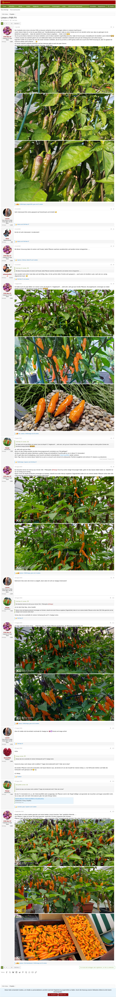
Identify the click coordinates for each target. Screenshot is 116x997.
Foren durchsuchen (15, 9)
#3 (113, 229)
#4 (113, 246)
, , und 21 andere (31, 204)
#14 (113, 781)
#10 (113, 598)
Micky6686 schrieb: (21, 784)
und (23, 224)
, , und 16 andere (28, 723)
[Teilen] (111, 27)
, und (27, 462)
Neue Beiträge (4, 9)
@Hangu (54, 470)
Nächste (16, 23)
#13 (113, 748)
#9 (113, 577)
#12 (113, 728)
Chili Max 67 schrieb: (21, 268)
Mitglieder (36, 6)
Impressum (46, 6)
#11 (113, 623)
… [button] (9, 23)
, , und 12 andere (30, 573)
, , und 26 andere (28, 433)
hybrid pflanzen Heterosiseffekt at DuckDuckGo (29, 798)
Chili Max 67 (5, 20)
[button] (16, 6)
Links (63, 6)
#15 (113, 811)
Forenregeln (56, 6)
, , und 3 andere (27, 260)
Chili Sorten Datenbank (75, 6)
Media (20, 6)
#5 (113, 264)
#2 (113, 209)
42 (11, 23)
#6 (113, 283)
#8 (113, 466)
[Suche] (111, 6)
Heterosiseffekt (64, 455)
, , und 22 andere (33, 963)
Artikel (28, 6)
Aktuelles (11, 6)
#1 (113, 27)
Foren (4, 6)
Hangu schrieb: (20, 756)
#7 (113, 438)
